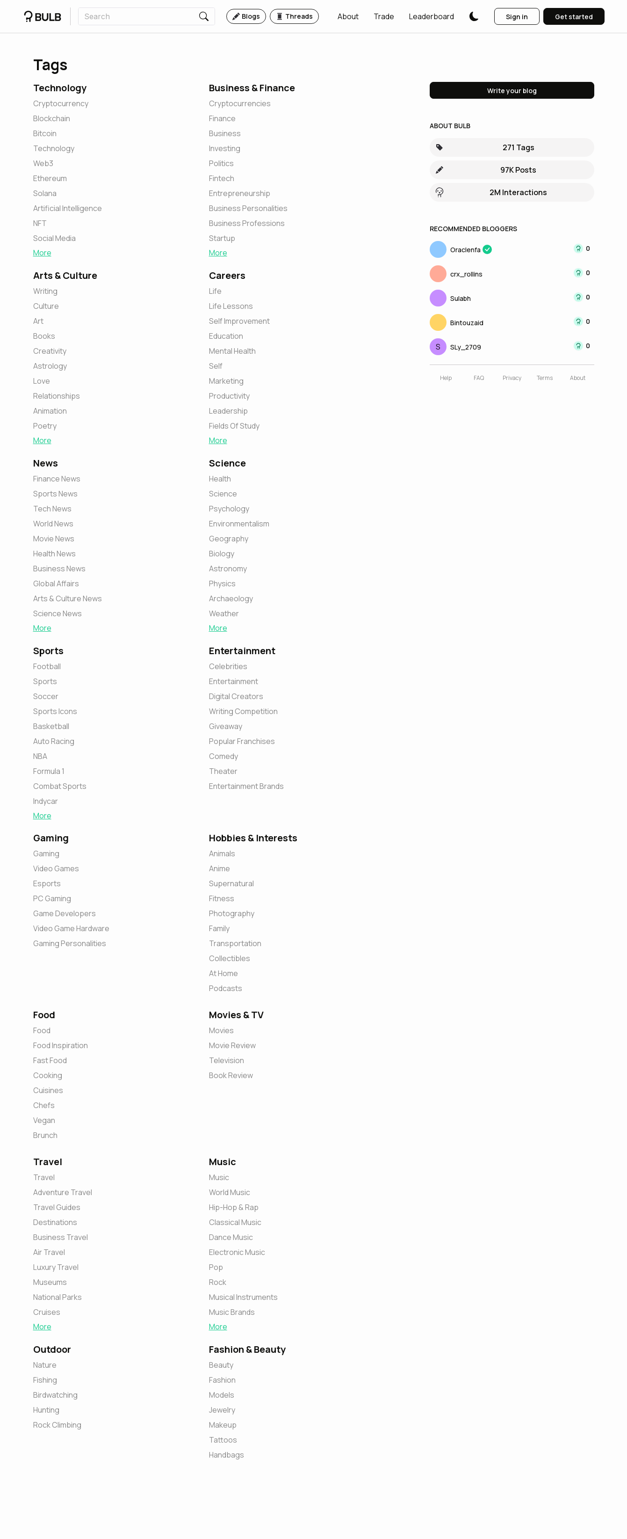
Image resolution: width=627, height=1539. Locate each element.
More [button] (42, 253)
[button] (348, 16)
